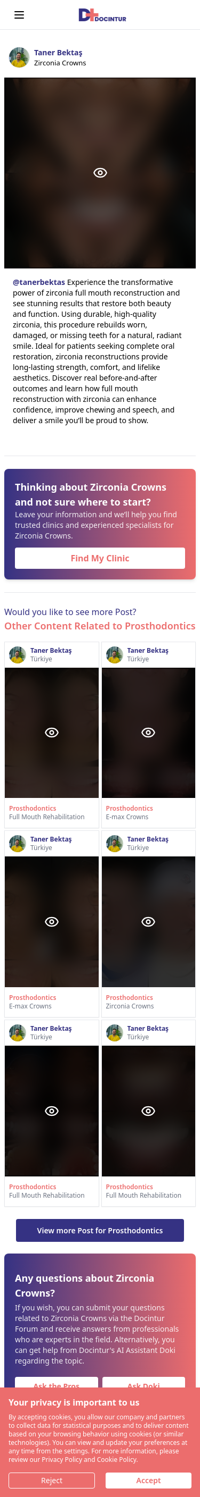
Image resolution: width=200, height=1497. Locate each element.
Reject (51, 1480)
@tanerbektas (39, 282)
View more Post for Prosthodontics (100, 1230)
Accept (148, 1480)
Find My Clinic (100, 558)
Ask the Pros (56, 1386)
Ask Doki (143, 1386)
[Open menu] (19, 15)
